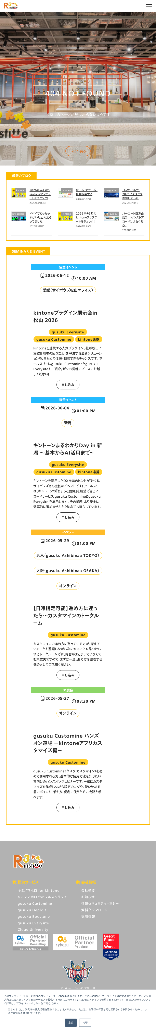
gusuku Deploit (32, 910)
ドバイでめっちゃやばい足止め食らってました (40, 217)
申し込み (68, 385)
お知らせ (88, 897)
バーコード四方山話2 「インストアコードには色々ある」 (133, 219)
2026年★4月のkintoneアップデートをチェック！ (40, 194)
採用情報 (88, 916)
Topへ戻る (78, 151)
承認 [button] (70, 1022)
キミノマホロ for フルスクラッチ (42, 897)
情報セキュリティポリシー (100, 903)
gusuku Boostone (34, 916)
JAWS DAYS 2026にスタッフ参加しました (132, 194)
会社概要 (88, 890)
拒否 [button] (85, 1022)
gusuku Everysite (33, 923)
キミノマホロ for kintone (39, 890)
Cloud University (33, 929)
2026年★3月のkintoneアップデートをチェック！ (86, 217)
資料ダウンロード (94, 910)
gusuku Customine (35, 903)
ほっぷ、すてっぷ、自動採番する (87, 192)
